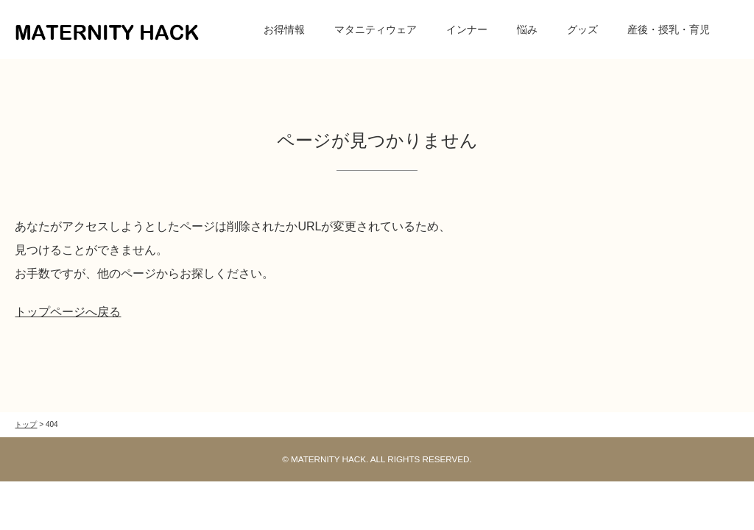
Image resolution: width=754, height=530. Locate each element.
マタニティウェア (375, 29)
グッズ (582, 29)
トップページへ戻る (68, 311)
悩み (527, 29)
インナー (466, 29)
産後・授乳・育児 (668, 29)
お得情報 (284, 29)
